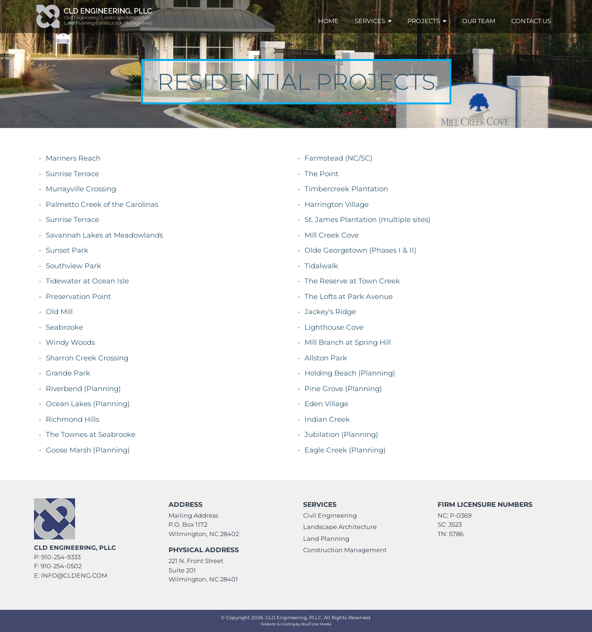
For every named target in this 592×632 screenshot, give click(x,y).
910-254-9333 (61, 557)
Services (373, 21)
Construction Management (345, 550)
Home (328, 21)
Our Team (478, 21)
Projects (426, 21)
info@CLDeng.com (74, 575)
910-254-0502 (61, 566)
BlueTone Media (316, 624)
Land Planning (326, 538)
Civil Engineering (330, 515)
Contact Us (531, 21)
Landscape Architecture (340, 526)
